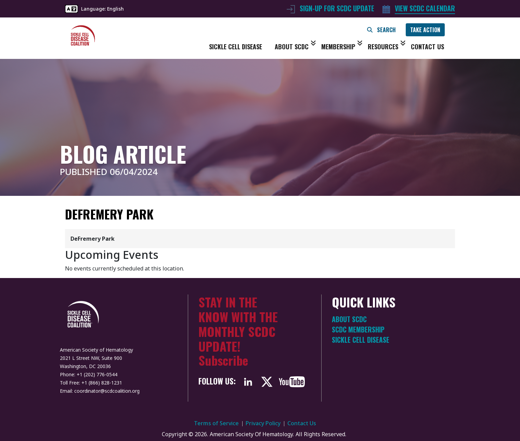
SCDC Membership (358, 330)
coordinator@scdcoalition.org (107, 391)
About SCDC (295, 46)
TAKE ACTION (425, 30)
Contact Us (427, 46)
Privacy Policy (263, 423)
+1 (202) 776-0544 (97, 374)
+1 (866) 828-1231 (101, 382)
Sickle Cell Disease (235, 46)
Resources (387, 46)
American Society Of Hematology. (252, 434)
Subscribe (223, 360)
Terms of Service (216, 423)
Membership (342, 46)
